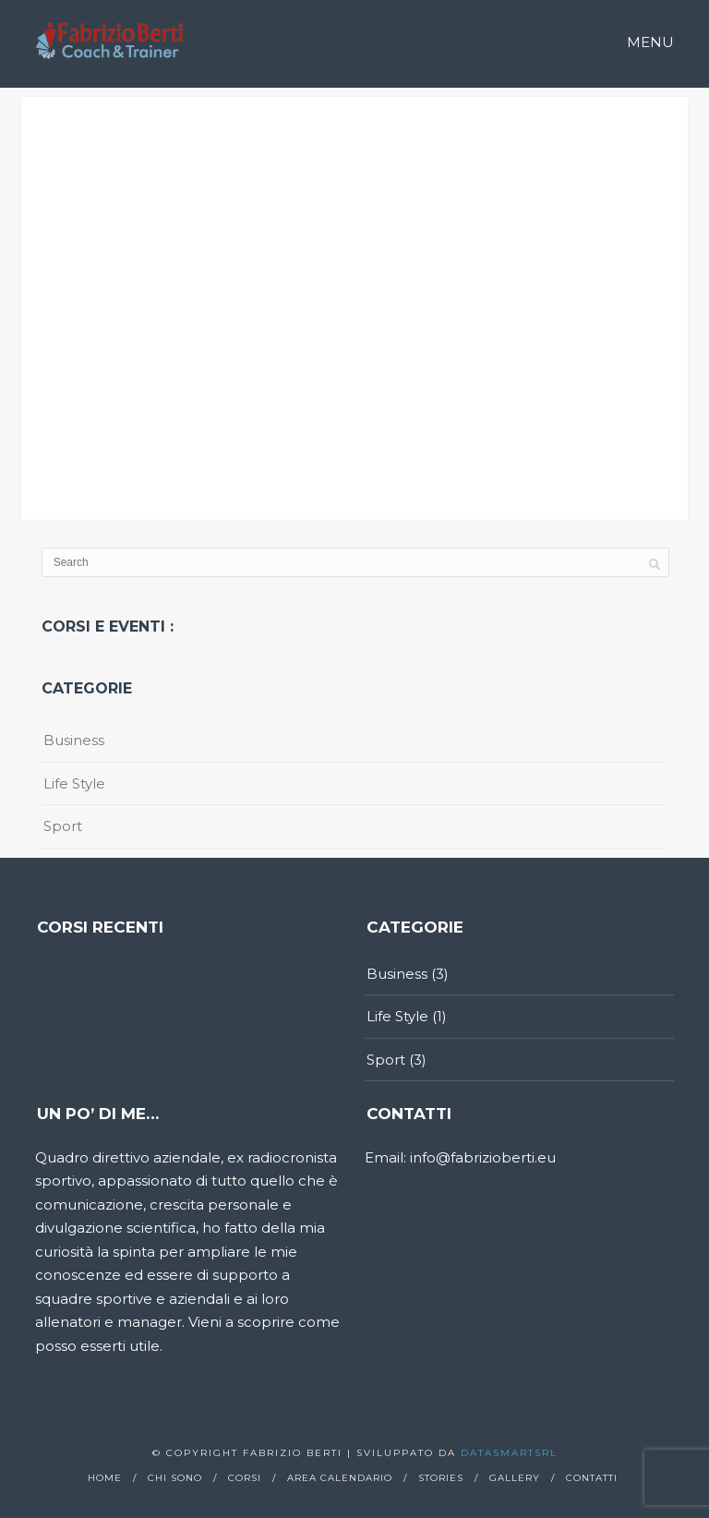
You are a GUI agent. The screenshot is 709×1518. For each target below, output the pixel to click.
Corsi (244, 1478)
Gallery (514, 1478)
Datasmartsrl (509, 1453)
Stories (440, 1478)
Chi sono (175, 1478)
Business (73, 740)
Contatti (592, 1478)
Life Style (74, 783)
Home (105, 1478)
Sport (62, 826)
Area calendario (339, 1478)
